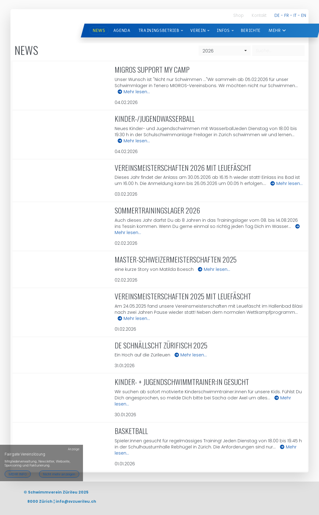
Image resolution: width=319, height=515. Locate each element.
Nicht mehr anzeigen (60, 457)
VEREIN (198, 30)
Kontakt (259, 15)
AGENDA (122, 30)
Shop (238, 15)
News (99, 30)
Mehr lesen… (134, 92)
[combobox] (224, 51)
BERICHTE (251, 30)
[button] (182, 30)
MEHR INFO (18, 457)
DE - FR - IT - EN (290, 15)
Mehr (277, 30)
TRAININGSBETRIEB (159, 30)
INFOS (223, 30)
